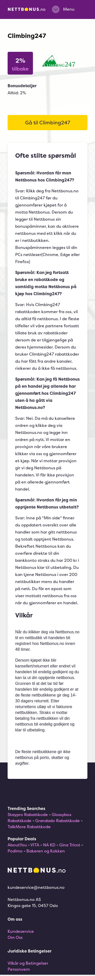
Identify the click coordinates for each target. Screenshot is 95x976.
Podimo (15, 851)
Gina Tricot (69, 845)
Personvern (19, 969)
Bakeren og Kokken (45, 851)
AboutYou (17, 845)
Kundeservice (21, 931)
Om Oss (15, 937)
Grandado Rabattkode (57, 820)
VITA (34, 845)
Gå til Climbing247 (47, 122)
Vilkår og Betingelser (28, 963)
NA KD (49, 845)
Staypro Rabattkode (28, 814)
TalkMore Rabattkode (29, 826)
